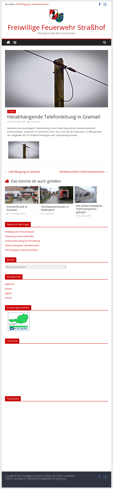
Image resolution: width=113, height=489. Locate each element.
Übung (8, 297)
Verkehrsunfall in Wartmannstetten (83, 171)
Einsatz (11, 111)
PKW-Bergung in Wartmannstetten (32, 4)
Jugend (8, 293)
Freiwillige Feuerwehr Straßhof (56, 27)
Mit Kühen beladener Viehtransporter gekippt (89, 209)
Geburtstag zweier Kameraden (19, 236)
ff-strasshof (35, 121)
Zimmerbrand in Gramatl (16, 208)
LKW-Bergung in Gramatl (22, 171)
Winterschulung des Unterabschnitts (22, 245)
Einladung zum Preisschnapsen (19, 231)
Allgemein (9, 284)
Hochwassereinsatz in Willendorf (55, 208)
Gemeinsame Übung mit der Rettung (22, 240)
